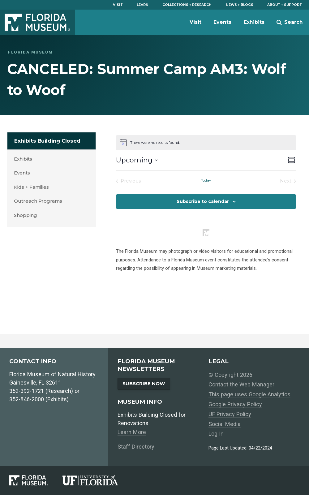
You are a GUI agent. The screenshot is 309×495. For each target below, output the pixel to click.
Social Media (224, 424)
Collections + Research (187, 5)
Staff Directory (136, 446)
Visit (118, 5)
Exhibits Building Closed (47, 141)
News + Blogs (239, 5)
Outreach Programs (38, 201)
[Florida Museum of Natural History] (35, 480)
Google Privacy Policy (235, 404)
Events (222, 22)
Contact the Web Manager (241, 384)
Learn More (132, 432)
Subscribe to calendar (203, 201)
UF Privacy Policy (229, 414)
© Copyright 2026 (230, 375)
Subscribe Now (143, 383)
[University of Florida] (97, 480)
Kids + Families (31, 187)
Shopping (25, 215)
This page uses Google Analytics (249, 394)
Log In (216, 433)
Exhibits (254, 22)
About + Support (284, 5)
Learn (142, 5)
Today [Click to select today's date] (206, 180)
